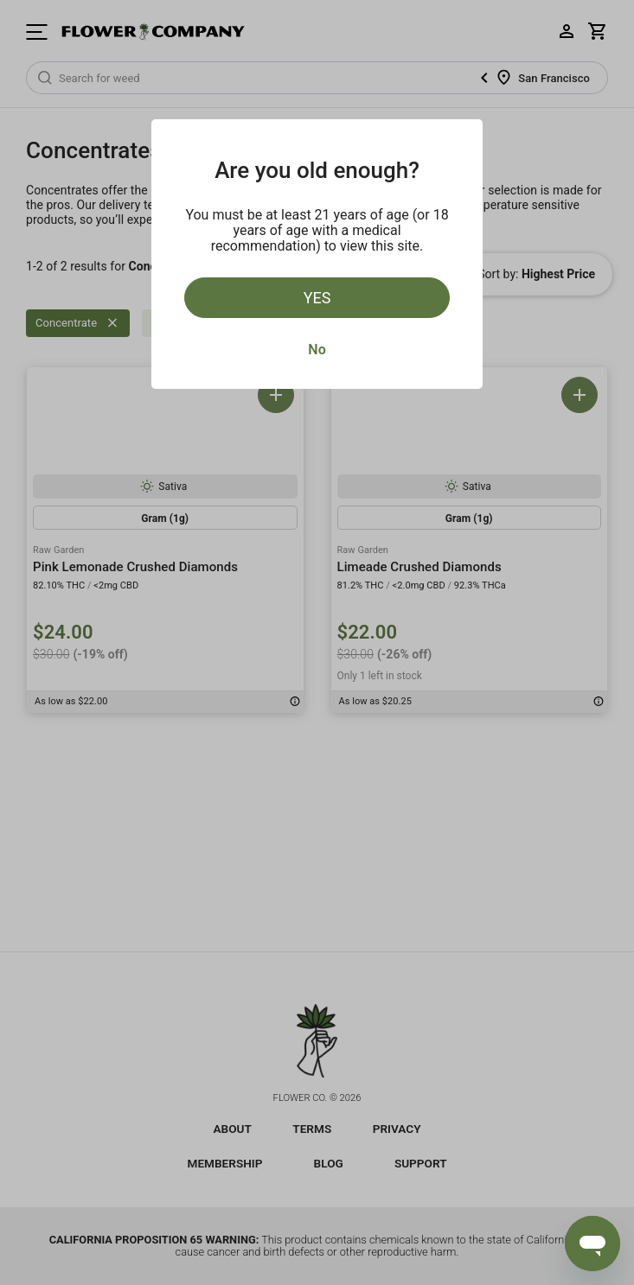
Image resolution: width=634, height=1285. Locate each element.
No (316, 349)
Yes (317, 298)
